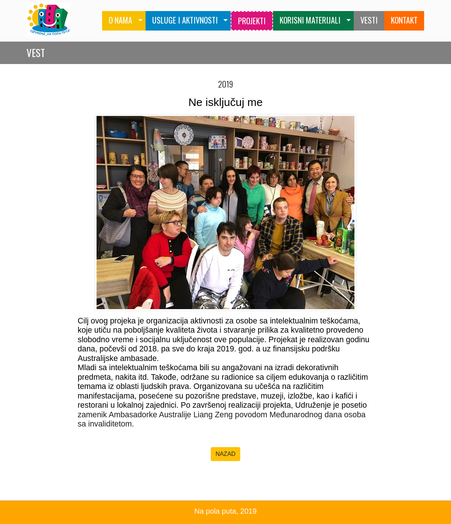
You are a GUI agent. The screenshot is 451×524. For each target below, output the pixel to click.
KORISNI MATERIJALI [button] (310, 20)
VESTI (369, 20)
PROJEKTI (251, 20)
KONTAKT (404, 20)
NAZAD (225, 454)
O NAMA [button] (120, 20)
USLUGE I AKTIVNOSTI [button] (184, 20)
